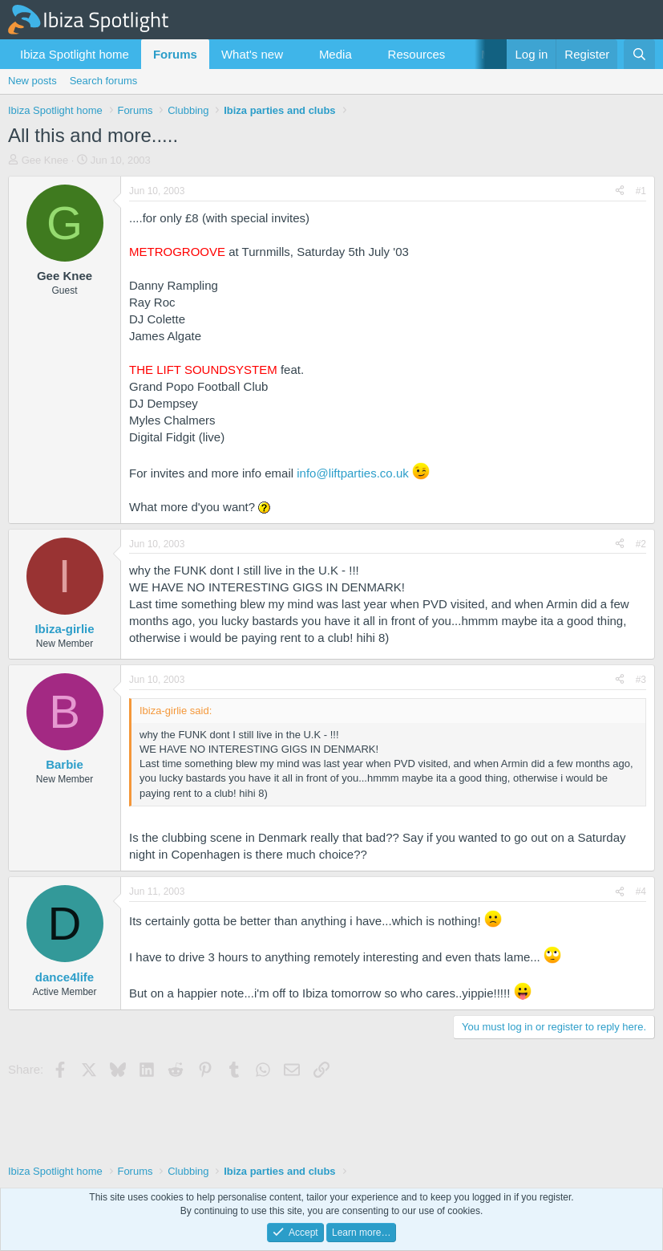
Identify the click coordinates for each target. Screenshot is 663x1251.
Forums (175, 54)
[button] (296, 54)
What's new (252, 54)
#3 (641, 679)
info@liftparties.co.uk (352, 473)
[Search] (639, 54)
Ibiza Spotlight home (74, 54)
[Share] (619, 191)
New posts (32, 81)
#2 (641, 544)
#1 (641, 191)
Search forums (104, 81)
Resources (417, 54)
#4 (641, 891)
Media (335, 54)
